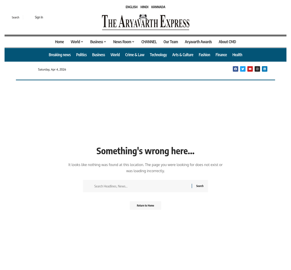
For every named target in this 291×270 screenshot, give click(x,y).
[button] (12, 17)
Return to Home (146, 207)
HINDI (144, 7)
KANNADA (158, 7)
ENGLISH (132, 7)
